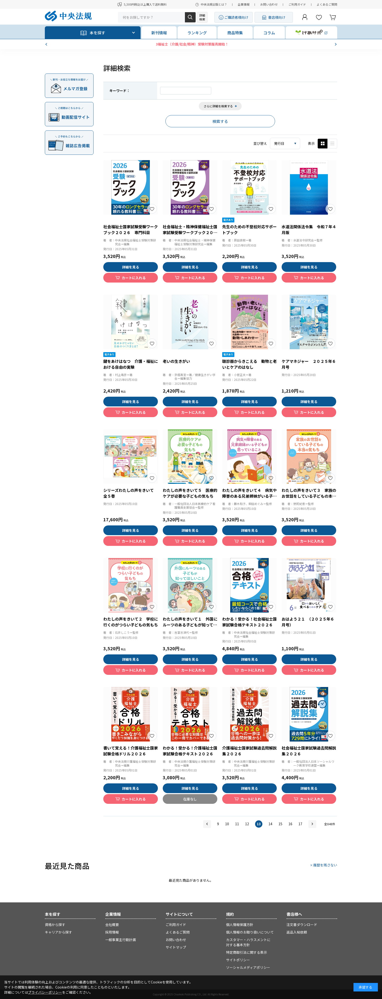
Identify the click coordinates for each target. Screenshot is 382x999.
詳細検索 (202, 17)
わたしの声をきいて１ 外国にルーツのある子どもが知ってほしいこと (190, 624)
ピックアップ (332, 143)
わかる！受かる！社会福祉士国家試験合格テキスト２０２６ (249, 622)
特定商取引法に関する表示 (246, 952)
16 (290, 823)
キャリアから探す (58, 932)
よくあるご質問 (327, 4)
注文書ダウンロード (301, 924)
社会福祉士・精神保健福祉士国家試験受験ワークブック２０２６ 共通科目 (190, 232)
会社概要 (112, 924)
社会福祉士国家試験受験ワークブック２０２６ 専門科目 (130, 229)
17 (300, 823)
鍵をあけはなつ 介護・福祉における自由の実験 (130, 364)
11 (237, 823)
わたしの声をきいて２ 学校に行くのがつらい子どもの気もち (130, 622)
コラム (269, 33)
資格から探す (55, 924)
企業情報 (243, 4)
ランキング (197, 33)
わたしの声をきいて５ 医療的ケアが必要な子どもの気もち (190, 493)
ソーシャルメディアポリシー (248, 967)
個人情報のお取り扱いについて (250, 932)
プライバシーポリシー (45, 992)
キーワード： (119, 90)
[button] (47, 44)
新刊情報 (159, 33)
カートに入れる (134, 277)
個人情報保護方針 (239, 924)
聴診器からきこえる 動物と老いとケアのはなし (249, 364)
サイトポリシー (238, 959)
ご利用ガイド (297, 4)
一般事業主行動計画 (120, 939)
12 (247, 823)
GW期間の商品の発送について (191, 44)
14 (270, 823)
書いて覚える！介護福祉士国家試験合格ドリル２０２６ (130, 751)
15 (280, 823)
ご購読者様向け (236, 17)
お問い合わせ (269, 4)
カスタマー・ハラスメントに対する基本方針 (248, 942)
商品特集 (235, 33)
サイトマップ (176, 947)
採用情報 (112, 932)
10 (227, 823)
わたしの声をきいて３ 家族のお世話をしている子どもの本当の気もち (309, 496)
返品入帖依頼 (296, 932)
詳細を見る (130, 267)
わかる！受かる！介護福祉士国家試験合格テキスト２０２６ (190, 751)
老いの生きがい (176, 361)
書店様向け (276, 17)
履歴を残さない (325, 864)
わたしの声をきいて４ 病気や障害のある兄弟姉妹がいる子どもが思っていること (249, 496)
